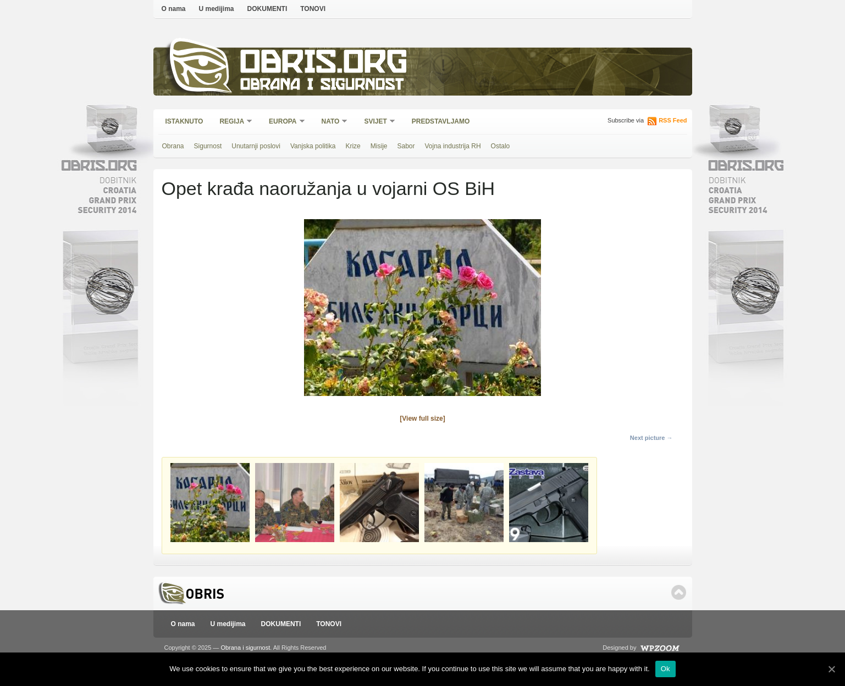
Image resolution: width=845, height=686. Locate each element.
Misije (379, 146)
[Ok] (831, 668)
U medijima (216, 9)
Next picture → (651, 437)
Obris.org (324, 64)
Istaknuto (184, 121)
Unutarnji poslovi (255, 146)
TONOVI (312, 9)
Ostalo (500, 146)
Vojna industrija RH (453, 146)
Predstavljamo (441, 121)
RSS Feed (673, 120)
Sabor (406, 146)
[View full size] (422, 418)
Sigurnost (208, 146)
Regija (232, 122)
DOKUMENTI (267, 9)
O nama (174, 9)
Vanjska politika (313, 146)
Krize (352, 146)
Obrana (173, 146)
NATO (331, 122)
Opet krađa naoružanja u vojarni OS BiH (328, 188)
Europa (283, 122)
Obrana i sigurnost (322, 85)
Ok (665, 669)
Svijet (376, 122)
